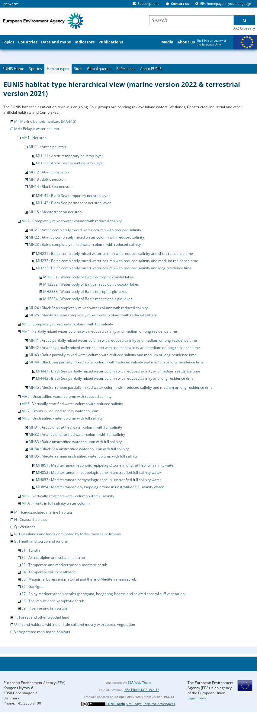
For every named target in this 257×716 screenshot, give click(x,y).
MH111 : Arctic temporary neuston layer (69, 155)
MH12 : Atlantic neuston (49, 172)
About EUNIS (151, 68)
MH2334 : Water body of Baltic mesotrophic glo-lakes (87, 298)
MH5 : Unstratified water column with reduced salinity (66, 396)
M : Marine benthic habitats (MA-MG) (45, 121)
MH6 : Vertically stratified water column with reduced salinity (72, 403)
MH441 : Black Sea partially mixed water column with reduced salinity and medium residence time (118, 371)
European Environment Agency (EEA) (35, 682)
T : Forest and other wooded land (41, 617)
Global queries (99, 68)
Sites (78, 68)
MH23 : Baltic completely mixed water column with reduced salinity (85, 244)
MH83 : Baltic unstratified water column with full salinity (75, 441)
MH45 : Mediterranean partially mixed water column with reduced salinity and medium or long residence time (121, 387)
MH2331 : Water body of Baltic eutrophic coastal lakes (88, 277)
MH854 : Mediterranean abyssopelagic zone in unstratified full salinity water (100, 486)
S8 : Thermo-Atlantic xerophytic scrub (52, 601)
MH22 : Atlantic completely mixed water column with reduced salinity (86, 237)
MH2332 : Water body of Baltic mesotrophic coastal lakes (91, 284)
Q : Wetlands (24, 526)
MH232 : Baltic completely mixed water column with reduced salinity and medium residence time (117, 260)
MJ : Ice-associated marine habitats (43, 512)
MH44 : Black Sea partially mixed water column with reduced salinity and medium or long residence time (116, 362)
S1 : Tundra (30, 550)
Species (35, 68)
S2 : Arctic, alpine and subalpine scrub (53, 557)
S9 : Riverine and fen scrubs (44, 608)
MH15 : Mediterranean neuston (55, 211)
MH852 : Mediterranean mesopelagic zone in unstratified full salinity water (98, 472)
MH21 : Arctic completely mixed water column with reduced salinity (85, 230)
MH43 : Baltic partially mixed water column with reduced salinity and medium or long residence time (113, 354)
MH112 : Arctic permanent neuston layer (70, 163)
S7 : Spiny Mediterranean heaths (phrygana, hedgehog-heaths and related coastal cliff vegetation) (103, 593)
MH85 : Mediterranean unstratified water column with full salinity (83, 456)
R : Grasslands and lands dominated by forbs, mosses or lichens (67, 534)
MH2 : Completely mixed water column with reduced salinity (71, 220)
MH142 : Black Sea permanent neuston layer (73, 202)
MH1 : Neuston (34, 137)
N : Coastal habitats (30, 519)
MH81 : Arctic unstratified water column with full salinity (75, 427)
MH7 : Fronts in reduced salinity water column (59, 410)
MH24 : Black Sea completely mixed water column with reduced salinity (88, 307)
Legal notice (197, 698)
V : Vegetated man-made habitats (42, 631)
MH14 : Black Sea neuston (50, 186)
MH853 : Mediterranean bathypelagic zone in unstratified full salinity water (98, 479)
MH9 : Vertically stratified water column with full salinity (67, 496)
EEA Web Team (139, 682)
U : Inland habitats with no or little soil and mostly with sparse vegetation (74, 624)
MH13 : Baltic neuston (47, 179)
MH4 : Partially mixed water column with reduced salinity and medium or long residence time (99, 331)
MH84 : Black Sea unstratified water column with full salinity (79, 448)
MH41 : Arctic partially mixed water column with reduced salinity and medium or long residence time (113, 340)
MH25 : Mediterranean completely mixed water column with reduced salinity (93, 315)
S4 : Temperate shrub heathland (48, 572)
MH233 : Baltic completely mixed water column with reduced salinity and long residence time (113, 268)
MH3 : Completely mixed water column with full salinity (67, 324)
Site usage (134, 704)
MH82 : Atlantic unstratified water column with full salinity (77, 434)
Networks (10, 4)
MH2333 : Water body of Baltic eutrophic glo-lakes (85, 291)
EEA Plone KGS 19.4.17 (141, 689)
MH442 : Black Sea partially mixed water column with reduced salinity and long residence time (115, 378)
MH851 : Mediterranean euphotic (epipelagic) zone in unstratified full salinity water (105, 465)
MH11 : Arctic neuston (47, 146)
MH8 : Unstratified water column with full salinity (62, 418)
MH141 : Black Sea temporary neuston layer (73, 195)
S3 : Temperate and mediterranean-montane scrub (64, 564)
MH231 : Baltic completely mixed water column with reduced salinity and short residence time (114, 253)
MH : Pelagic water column (36, 128)
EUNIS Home (13, 68)
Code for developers (159, 704)
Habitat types (58, 68)
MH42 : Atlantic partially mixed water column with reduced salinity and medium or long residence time (114, 347)
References (125, 68)
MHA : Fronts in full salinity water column (55, 503)
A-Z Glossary (244, 28)
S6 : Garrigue (32, 586)
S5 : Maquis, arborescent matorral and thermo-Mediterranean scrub (78, 579)
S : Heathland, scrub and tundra (40, 541)
